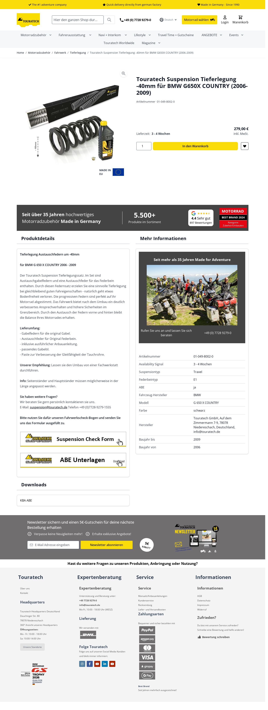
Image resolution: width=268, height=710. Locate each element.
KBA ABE (26, 508)
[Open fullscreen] (73, 132)
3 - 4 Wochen (161, 142)
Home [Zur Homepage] (20, 60)
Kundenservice (146, 608)
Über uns (25, 596)
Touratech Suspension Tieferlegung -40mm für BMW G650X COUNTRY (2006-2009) (141, 60)
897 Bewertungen (201, 230)
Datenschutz (203, 608)
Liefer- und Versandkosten (152, 617)
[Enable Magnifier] (123, 81)
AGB (199, 604)
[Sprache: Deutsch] (168, 24)
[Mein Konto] (225, 23)
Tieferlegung (78, 60)
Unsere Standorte (32, 655)
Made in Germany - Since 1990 (220, 4)
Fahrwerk (60, 60)
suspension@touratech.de (48, 415)
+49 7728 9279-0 (88, 608)
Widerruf (202, 617)
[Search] (109, 23)
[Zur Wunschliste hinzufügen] (244, 154)
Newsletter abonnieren (106, 553)
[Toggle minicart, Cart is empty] (240, 23)
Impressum (203, 613)
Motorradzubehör (39, 60)
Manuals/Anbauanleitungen (152, 604)
